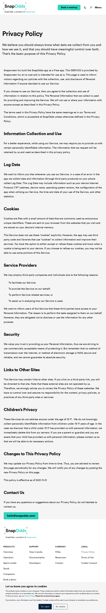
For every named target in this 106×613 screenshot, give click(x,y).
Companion (9, 574)
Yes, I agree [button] (45, 606)
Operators (8, 557)
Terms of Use (87, 557)
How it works (35, 552)
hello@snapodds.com (21, 515)
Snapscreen (31, 12)
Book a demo (9, 580)
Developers (35, 563)
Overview (8, 552)
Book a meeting (69, 7)
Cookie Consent (89, 563)
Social (6, 569)
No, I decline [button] (60, 606)
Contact (59, 563)
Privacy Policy (30, 596)
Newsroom (60, 557)
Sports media (9, 563)
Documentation (37, 557)
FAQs (58, 552)
